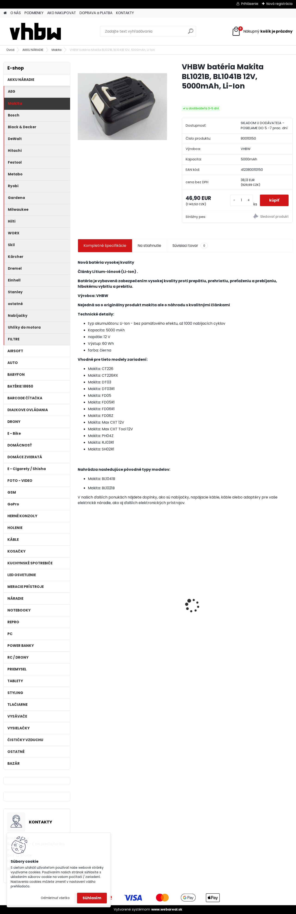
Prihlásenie (249, 3)
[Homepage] (5, 13)
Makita (57, 50)
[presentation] (80, 597)
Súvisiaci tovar (190, 245)
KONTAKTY (125, 12)
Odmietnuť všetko (55, 898)
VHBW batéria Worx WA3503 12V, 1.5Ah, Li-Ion (103, 599)
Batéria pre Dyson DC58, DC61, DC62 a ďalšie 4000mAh (157, 604)
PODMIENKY (34, 12)
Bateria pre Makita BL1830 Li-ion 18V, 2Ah (209, 593)
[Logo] (35, 31)
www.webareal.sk (166, 909)
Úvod (10, 50)
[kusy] (241, 200)
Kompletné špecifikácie (104, 245)
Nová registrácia (279, 3)
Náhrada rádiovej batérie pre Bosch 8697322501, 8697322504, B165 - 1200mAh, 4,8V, (261, 601)
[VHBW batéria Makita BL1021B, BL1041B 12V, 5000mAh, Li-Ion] (122, 106)
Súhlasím (92, 898)
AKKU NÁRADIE (32, 50)
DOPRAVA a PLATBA (96, 12)
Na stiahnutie (149, 245)
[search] (190, 32)
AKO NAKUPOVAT (61, 12)
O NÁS (15, 12)
